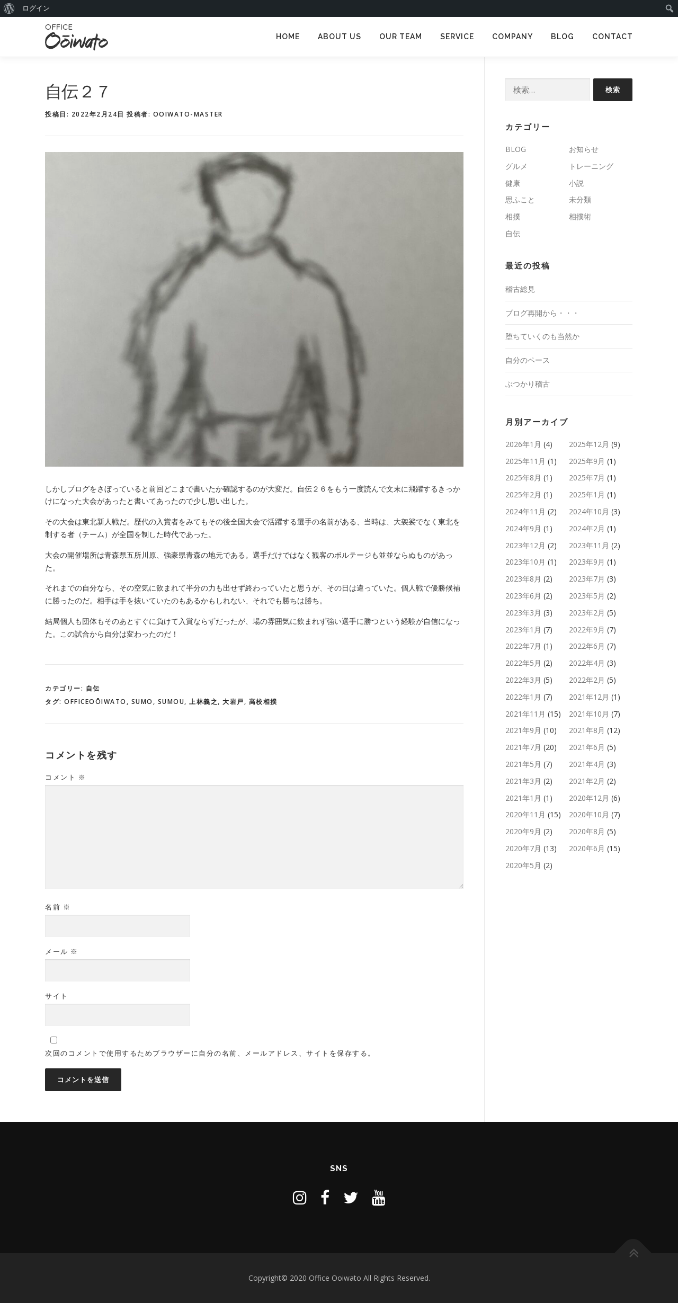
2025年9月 (587, 461)
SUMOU (171, 701)
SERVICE (457, 36)
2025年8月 (523, 477)
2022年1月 (523, 697)
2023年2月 (587, 613)
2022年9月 (587, 629)
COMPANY (512, 36)
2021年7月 (523, 747)
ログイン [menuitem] (36, 8)
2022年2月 (587, 680)
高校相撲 (263, 701)
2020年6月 (587, 848)
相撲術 (580, 216)
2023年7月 (587, 579)
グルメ (516, 166)
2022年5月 (523, 663)
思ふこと (520, 199)
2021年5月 (523, 764)
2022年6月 (587, 646)
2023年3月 (523, 613)
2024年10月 (589, 511)
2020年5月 (523, 865)
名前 (57, 907)
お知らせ (584, 149)
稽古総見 (520, 289)
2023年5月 (587, 596)
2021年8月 (587, 730)
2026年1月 (523, 444)
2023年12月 (525, 545)
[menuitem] (9, 8)
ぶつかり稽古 (527, 384)
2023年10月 (525, 562)
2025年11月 (525, 461)
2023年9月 (587, 562)
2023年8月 (523, 579)
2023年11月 (589, 545)
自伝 (93, 688)
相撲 (512, 216)
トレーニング (591, 166)
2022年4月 (587, 663)
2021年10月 (589, 714)
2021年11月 (525, 714)
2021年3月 (523, 781)
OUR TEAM (400, 36)
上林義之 (203, 701)
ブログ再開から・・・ (542, 313)
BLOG (562, 36)
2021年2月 (587, 781)
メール (61, 951)
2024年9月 (523, 528)
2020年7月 (523, 848)
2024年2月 (587, 528)
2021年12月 (589, 697)
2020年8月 (587, 831)
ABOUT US (339, 36)
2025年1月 (587, 494)
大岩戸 (233, 701)
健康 (512, 183)
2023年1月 (523, 629)
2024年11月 (525, 511)
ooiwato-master (188, 114)
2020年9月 (523, 831)
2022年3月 (523, 680)
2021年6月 (587, 747)
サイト (56, 996)
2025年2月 (523, 494)
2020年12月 (589, 798)
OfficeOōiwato (95, 701)
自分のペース (527, 360)
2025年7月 (587, 477)
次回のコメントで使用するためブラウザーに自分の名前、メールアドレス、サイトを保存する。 (210, 1053)
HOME (288, 36)
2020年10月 (589, 814)
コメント (65, 777)
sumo (142, 701)
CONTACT (612, 36)
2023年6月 (523, 596)
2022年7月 (523, 646)
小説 (576, 183)
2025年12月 (589, 444)
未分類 (580, 199)
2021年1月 (523, 798)
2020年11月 (525, 814)
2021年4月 (587, 764)
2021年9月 (523, 730)
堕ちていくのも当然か (542, 336)
